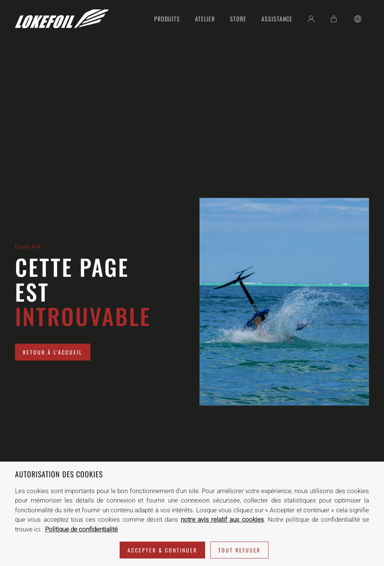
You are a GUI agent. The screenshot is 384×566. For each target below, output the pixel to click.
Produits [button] (167, 18)
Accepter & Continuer (162, 550)
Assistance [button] (276, 18)
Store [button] (238, 18)
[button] (357, 19)
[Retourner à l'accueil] (62, 19)
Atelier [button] (205, 18)
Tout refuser (239, 550)
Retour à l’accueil (52, 352)
